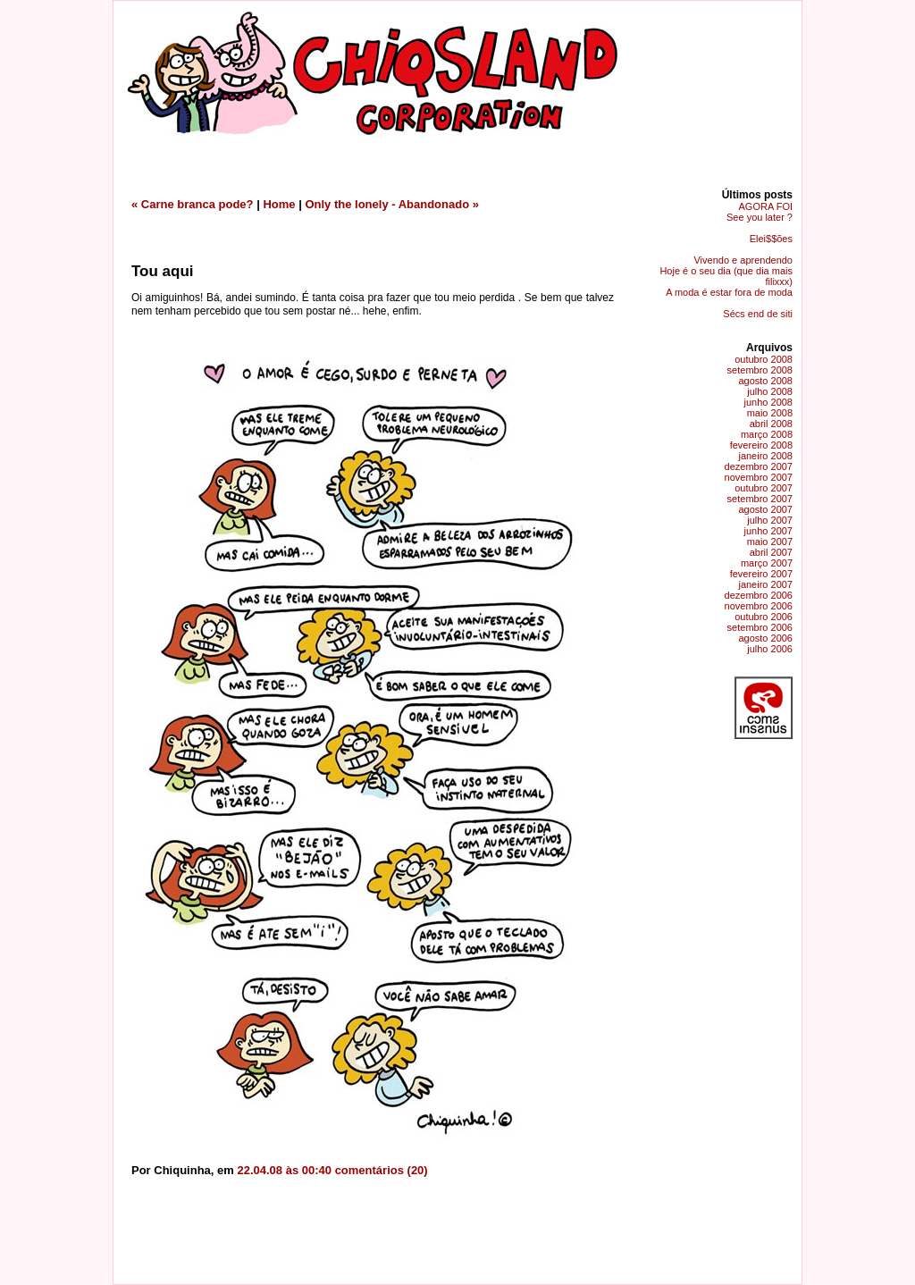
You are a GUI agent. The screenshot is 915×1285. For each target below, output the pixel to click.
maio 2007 (770, 541)
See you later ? (759, 217)
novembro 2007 (759, 477)
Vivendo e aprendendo (743, 260)
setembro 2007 (760, 498)
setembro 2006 (760, 627)
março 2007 (767, 563)
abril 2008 (771, 423)
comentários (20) (381, 1170)
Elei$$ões (771, 238)
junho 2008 (768, 402)
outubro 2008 (764, 359)
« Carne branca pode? (192, 204)
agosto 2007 (765, 509)
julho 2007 (770, 520)
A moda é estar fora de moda (729, 292)
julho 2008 (770, 391)
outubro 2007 (764, 488)
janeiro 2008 (765, 455)
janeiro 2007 (765, 584)
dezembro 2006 (759, 595)
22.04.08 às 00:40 (284, 1170)
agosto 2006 (765, 638)
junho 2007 (768, 530)
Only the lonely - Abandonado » (392, 204)
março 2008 (767, 434)
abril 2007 (771, 552)
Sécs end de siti (758, 313)
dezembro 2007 (759, 466)
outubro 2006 (764, 616)
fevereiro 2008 (761, 445)
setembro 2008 (760, 370)
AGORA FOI (765, 206)
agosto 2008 (765, 380)
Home (279, 204)
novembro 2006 (759, 606)
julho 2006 (770, 648)
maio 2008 (770, 412)
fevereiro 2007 (761, 573)
